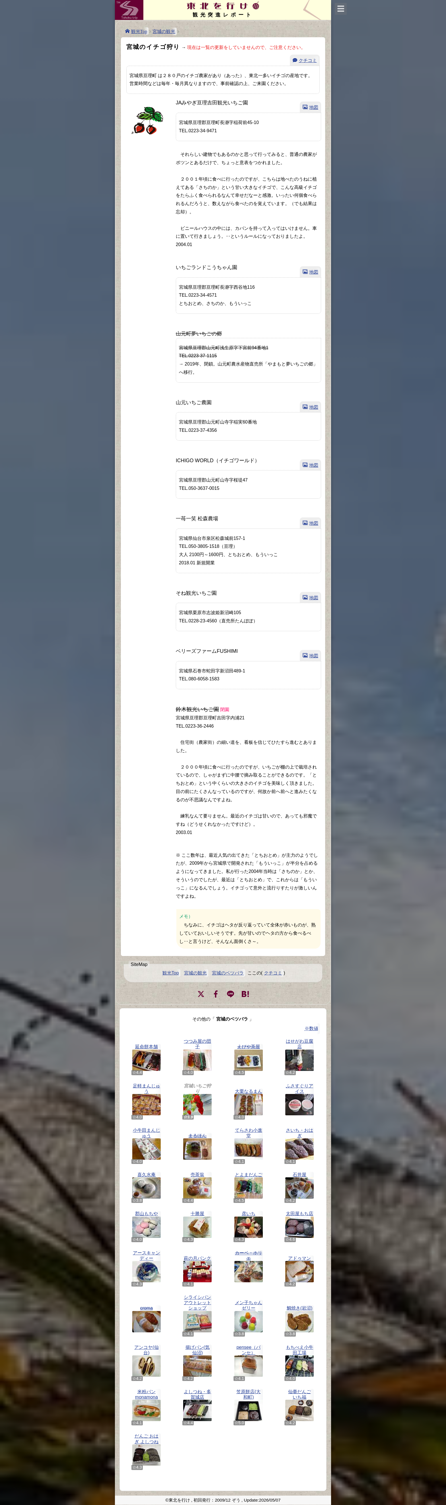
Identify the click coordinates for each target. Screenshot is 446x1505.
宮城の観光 (163, 31)
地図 (313, 107)
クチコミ (308, 60)
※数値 (311, 1028)
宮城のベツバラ (228, 973)
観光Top (139, 31)
